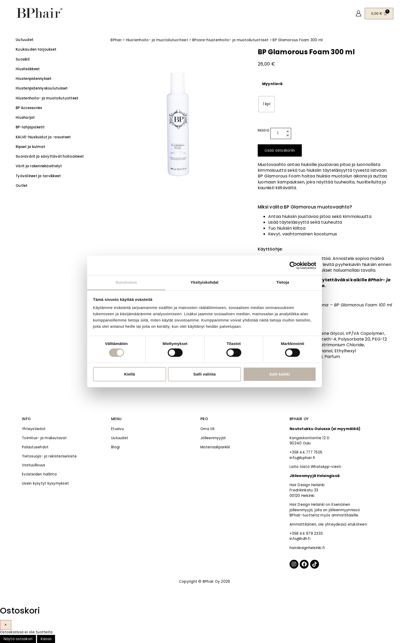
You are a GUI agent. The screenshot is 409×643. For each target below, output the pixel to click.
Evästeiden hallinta (39, 474)
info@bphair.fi (302, 457)
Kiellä (129, 374)
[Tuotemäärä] (280, 133)
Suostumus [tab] (126, 282)
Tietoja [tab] (282, 282)
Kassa (46, 638)
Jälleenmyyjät (213, 438)
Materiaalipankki (215, 447)
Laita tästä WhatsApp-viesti (315, 466)
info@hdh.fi (300, 538)
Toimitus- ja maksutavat (44, 438)
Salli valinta (204, 374)
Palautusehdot (35, 447)
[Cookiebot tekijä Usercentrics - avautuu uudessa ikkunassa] (293, 265)
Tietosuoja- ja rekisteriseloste (49, 456)
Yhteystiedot (34, 428)
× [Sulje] (5, 624)
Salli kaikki (279, 374)
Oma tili (207, 428)
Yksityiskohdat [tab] (204, 282)
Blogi (115, 447)
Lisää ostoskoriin (280, 150)
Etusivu (117, 428)
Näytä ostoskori (18, 638)
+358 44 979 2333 (306, 533)
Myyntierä (272, 84)
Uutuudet (119, 438)
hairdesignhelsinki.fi (307, 547)
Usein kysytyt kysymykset (45, 483)
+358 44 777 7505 (306, 452)
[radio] (266, 104)
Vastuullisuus (33, 465)
